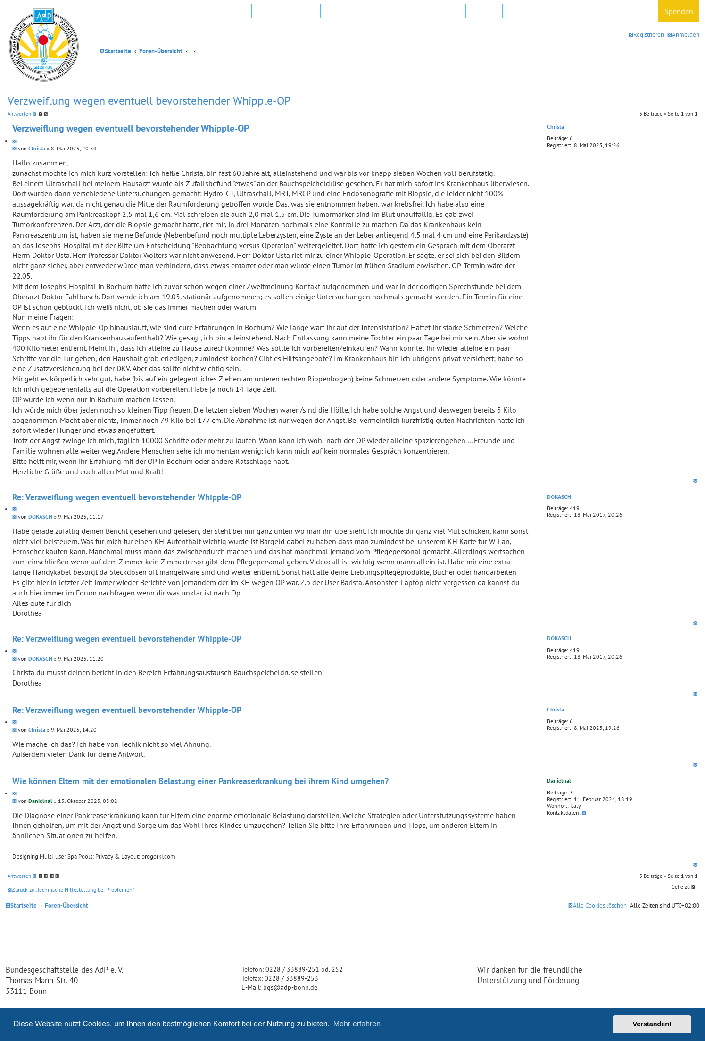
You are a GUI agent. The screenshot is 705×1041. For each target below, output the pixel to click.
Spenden (678, 11)
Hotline (484, 11)
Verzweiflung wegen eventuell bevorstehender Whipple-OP (149, 100)
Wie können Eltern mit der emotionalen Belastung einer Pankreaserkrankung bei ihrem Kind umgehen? (200, 781)
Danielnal (559, 780)
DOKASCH (559, 497)
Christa (555, 127)
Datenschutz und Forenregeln (604, 11)
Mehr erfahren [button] (357, 1024)
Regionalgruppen (286, 11)
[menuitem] (683, 34)
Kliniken (340, 11)
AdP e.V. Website (220, 11)
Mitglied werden (156, 11)
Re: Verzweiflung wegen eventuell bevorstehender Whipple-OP (126, 497)
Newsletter (526, 11)
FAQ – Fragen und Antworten (412, 11)
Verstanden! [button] (652, 1024)
